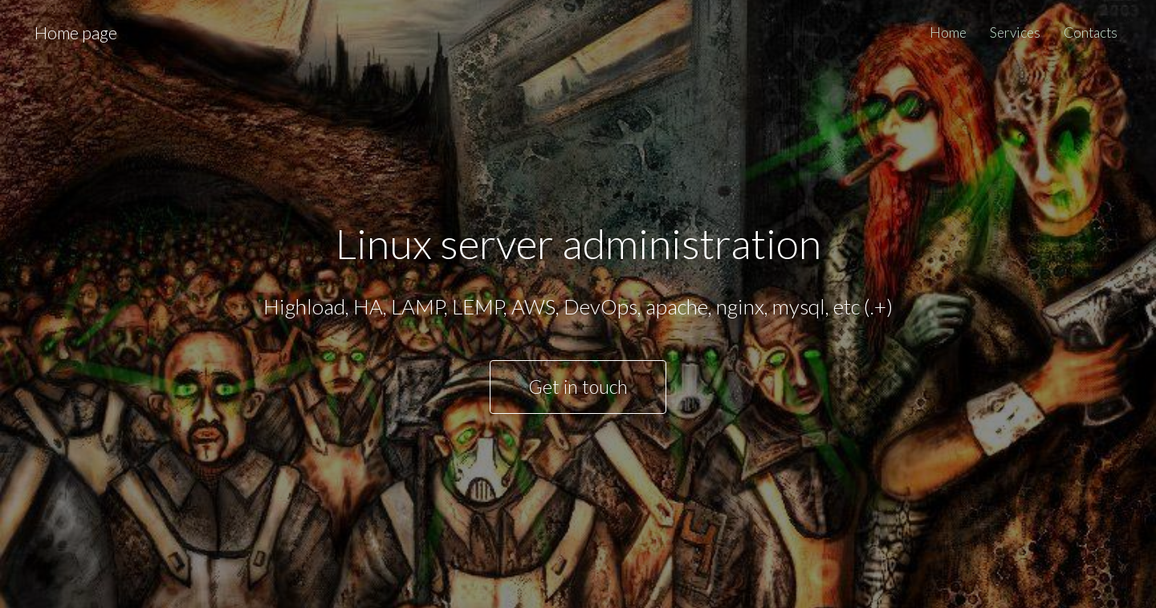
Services (1015, 32)
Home (948, 32)
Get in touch (578, 386)
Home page (76, 32)
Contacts (1090, 32)
